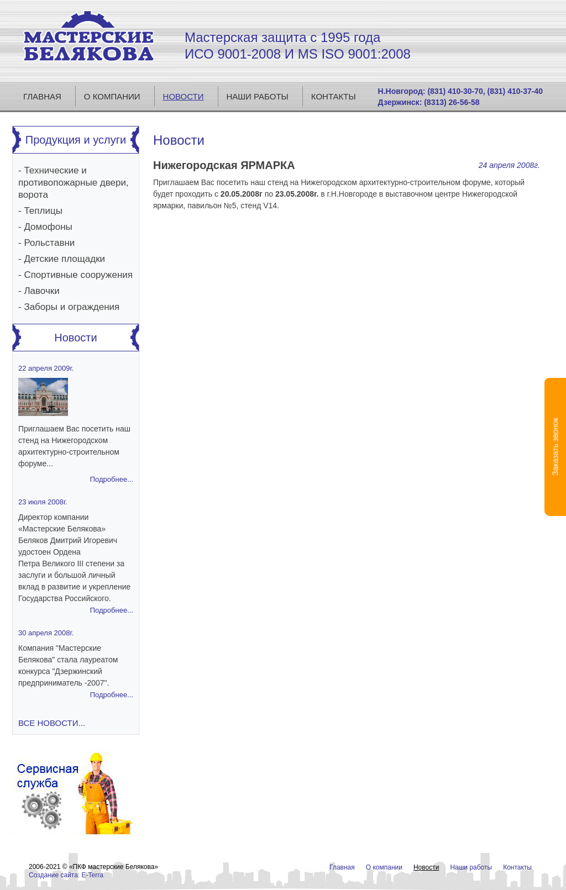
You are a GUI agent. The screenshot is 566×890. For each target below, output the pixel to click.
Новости (183, 96)
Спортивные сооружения (78, 275)
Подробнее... (111, 479)
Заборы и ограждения (71, 307)
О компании (112, 96)
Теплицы (43, 211)
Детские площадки (64, 259)
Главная (42, 96)
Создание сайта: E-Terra (66, 875)
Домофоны (48, 227)
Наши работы (258, 96)
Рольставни (49, 243)
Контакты (333, 96)
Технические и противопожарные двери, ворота (73, 182)
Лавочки (41, 291)
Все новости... (51, 723)
